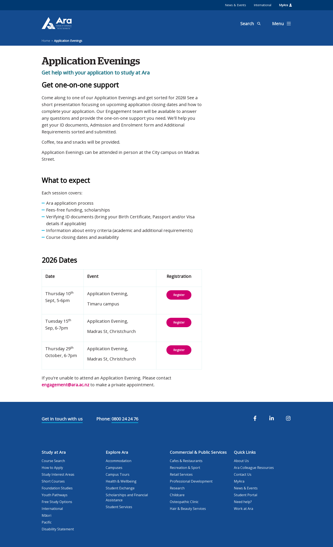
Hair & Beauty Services (188, 508)
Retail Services (181, 474)
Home (46, 41)
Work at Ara (243, 508)
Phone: (103, 419)
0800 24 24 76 (124, 419)
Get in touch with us (62, 419)
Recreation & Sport (185, 467)
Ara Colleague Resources (254, 467)
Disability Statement (58, 529)
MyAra (285, 5)
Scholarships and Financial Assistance (127, 497)
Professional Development (191, 481)
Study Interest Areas (58, 474)
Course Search (53, 460)
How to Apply (52, 467)
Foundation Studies (57, 488)
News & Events (235, 5)
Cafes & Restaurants (186, 460)
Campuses (114, 467)
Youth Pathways (54, 495)
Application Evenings (68, 41)
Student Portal (245, 495)
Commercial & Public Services (198, 452)
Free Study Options (57, 501)
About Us (241, 460)
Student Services (119, 507)
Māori (46, 515)
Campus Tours (117, 474)
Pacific (46, 522)
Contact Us (242, 474)
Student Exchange (120, 488)
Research (177, 488)
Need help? (243, 501)
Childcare (177, 495)
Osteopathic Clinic (184, 501)
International (262, 5)
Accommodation (118, 460)
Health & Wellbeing (121, 481)
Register (179, 295)
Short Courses (53, 481)
